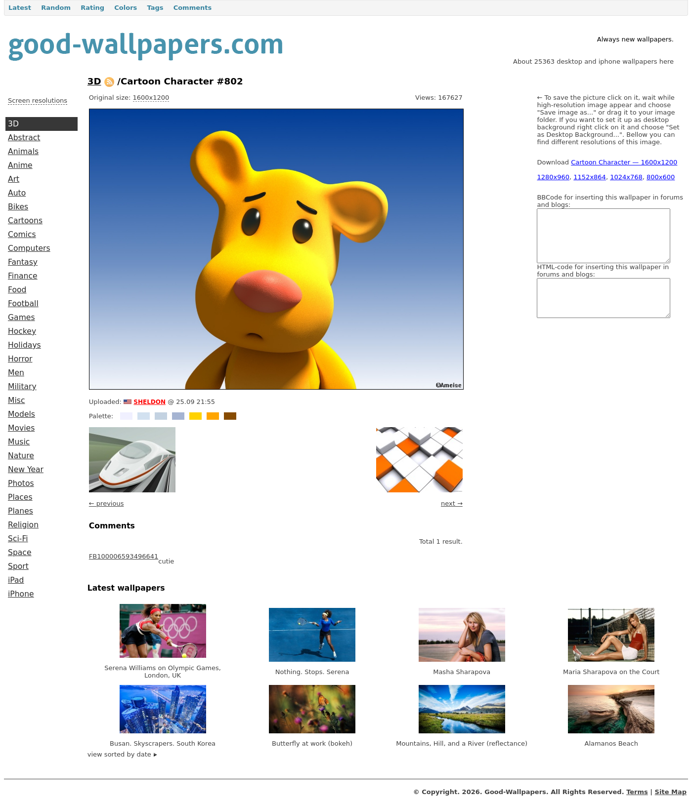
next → (452, 503)
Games (21, 317)
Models (21, 414)
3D (13, 124)
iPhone (21, 594)
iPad (16, 580)
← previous (106, 503)
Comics (22, 234)
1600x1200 (151, 97)
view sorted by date (122, 754)
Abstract (24, 137)
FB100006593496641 (123, 556)
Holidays (24, 345)
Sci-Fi (18, 538)
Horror (20, 359)
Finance (23, 276)
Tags (155, 7)
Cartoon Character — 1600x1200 (624, 162)
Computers (29, 248)
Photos (21, 483)
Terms (637, 792)
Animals (23, 151)
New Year (25, 469)
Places (20, 497)
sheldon (149, 401)
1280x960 (553, 177)
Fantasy (23, 262)
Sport (18, 566)
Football (23, 303)
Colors (125, 7)
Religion (23, 525)
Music (19, 442)
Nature (21, 455)
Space (20, 552)
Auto (17, 193)
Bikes (18, 206)
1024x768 (626, 177)
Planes (20, 511)
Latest (19, 7)
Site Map (671, 792)
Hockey (22, 331)
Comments (192, 7)
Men (16, 372)
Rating (92, 7)
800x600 (661, 177)
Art (13, 179)
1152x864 (589, 177)
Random (56, 7)
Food (17, 289)
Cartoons (25, 220)
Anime (20, 165)
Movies (21, 428)
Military (22, 386)
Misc (16, 400)
